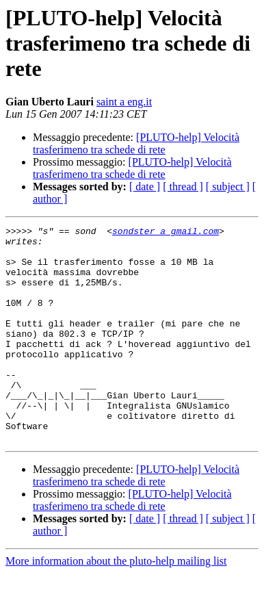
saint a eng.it (124, 101)
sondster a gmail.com (165, 233)
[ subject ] (228, 186)
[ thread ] (183, 186)
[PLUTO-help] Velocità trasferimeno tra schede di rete (136, 143)
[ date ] (144, 186)
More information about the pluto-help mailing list (116, 604)
